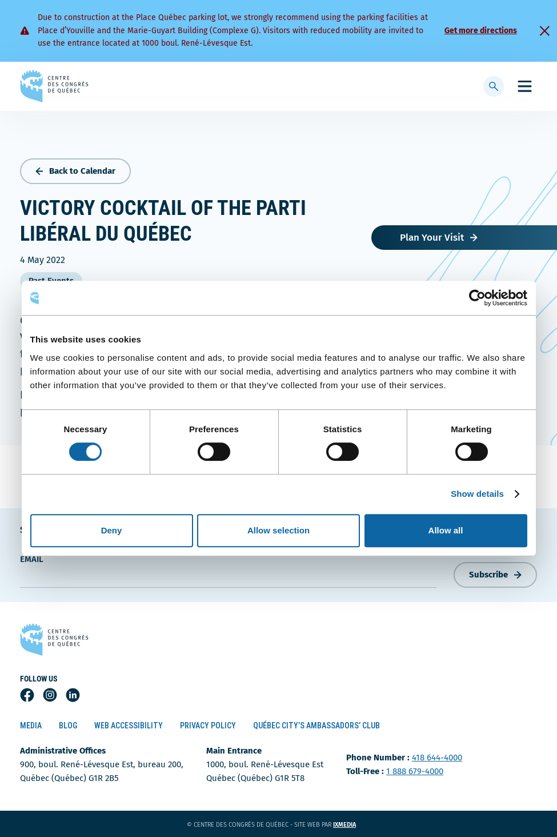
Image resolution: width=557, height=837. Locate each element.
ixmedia (351, 824)
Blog (68, 725)
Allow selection (278, 530)
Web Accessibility (128, 725)
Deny (111, 530)
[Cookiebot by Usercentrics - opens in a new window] (477, 297)
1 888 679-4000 (414, 771)
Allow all (445, 530)
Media (31, 725)
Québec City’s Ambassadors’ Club (316, 725)
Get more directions (480, 30)
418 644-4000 (437, 757)
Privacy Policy (208, 725)
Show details (477, 494)
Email (31, 559)
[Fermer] (544, 30)
